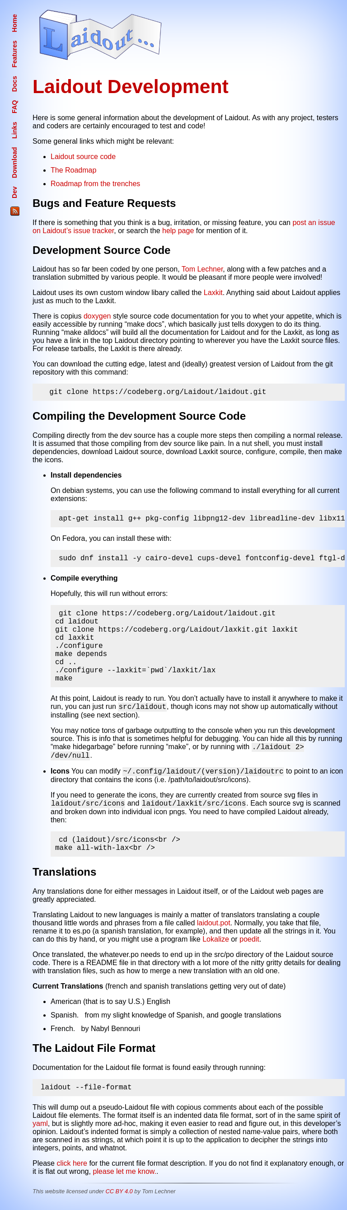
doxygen (97, 316)
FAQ (14, 107)
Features (14, 54)
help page (178, 230)
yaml (40, 1130)
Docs (14, 84)
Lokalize (215, 945)
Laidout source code (83, 156)
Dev (14, 192)
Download (14, 162)
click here (71, 1170)
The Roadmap (73, 170)
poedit (249, 945)
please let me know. (124, 1178)
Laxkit (213, 292)
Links (14, 130)
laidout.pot (213, 929)
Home (14, 23)
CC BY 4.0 (118, 1198)
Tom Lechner (202, 269)
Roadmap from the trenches (95, 184)
